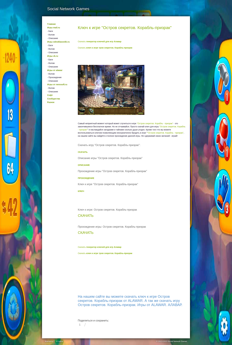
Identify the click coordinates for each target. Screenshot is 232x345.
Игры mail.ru (53, 27)
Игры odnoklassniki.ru (58, 42)
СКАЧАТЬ (83, 152)
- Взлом (51, 34)
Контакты (49, 341)
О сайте (59, 341)
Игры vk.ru (52, 56)
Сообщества (53, 99)
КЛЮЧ (81, 191)
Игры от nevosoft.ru (57, 84)
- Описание (52, 38)
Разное (50, 102)
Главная (51, 24)
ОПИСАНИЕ (84, 165)
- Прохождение (54, 77)
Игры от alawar (54, 70)
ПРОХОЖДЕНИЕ (86, 178)
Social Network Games (177, 341)
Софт (50, 95)
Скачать (99, 41)
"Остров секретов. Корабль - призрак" (155, 123)
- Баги (50, 31)
